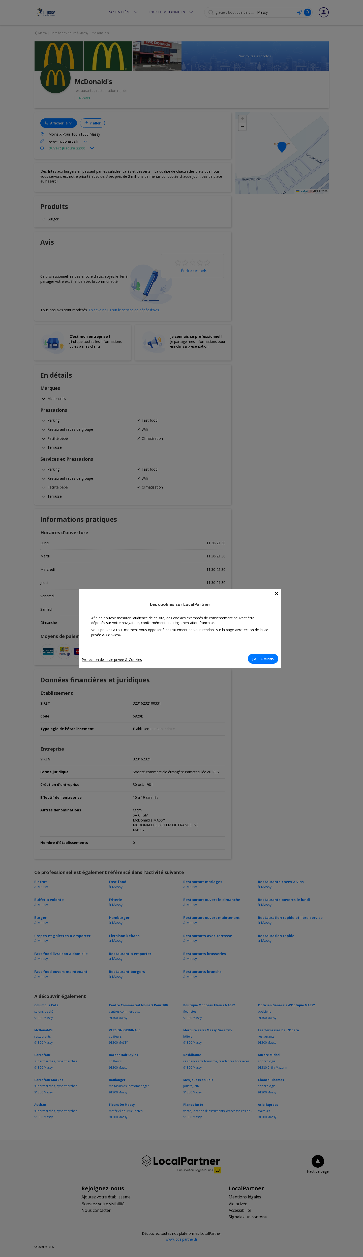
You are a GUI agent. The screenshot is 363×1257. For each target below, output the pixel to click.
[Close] (278, 593)
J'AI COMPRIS (265, 658)
